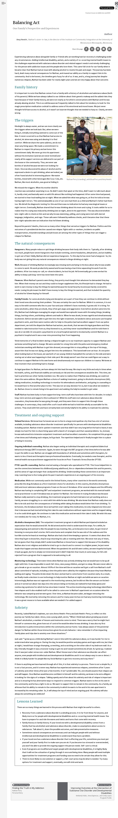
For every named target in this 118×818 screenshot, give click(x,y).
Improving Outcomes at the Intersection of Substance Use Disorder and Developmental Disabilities (90, 791)
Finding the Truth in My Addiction (34, 788)
